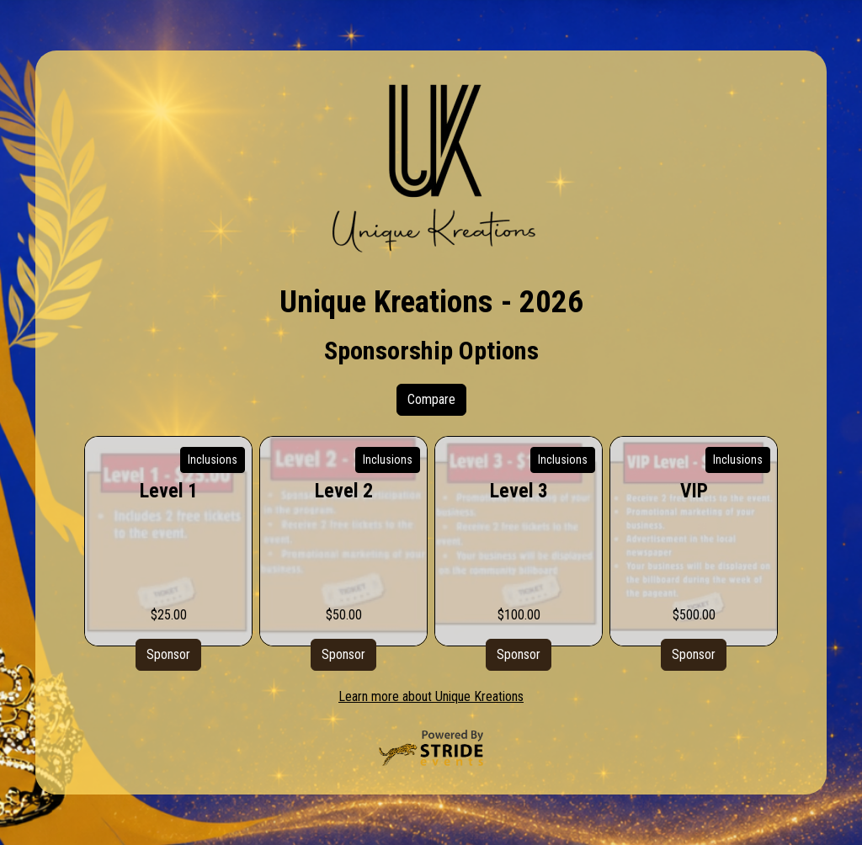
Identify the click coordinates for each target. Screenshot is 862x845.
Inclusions (212, 459)
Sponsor (168, 654)
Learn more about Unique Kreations (431, 696)
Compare (431, 399)
